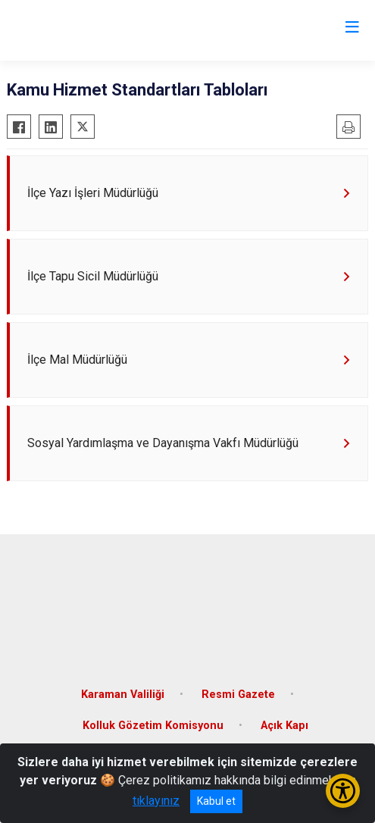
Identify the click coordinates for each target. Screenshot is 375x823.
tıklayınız (156, 800)
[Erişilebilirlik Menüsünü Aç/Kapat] (343, 791)
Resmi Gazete (238, 694)
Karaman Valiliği (122, 694)
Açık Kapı (284, 725)
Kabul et (216, 801)
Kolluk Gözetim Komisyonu (153, 725)
